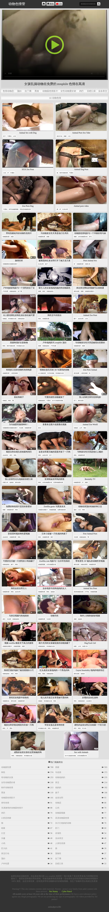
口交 (69, 136)
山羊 (80, 428)
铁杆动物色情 (64, 173)
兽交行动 (59, 136)
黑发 (37, 91)
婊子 (46, 264)
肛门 (4, 136)
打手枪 (87, 591)
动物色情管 (84, 564)
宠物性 (58, 853)
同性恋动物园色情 (25, 209)
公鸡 (14, 136)
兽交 (39, 428)
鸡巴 (81, 91)
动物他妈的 (13, 291)
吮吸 (12, 236)
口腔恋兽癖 (14, 373)
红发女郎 (65, 209)
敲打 (52, 537)
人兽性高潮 (60, 843)
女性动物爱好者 (68, 91)
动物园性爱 (6, 236)
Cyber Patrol (67, 891)
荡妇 (19, 91)
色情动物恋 (8, 91)
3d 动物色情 (55, 98)
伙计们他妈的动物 (57, 400)
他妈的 (12, 482)
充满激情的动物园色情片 (10, 264)
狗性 (43, 291)
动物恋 (5, 318)
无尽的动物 (50, 373)
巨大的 (84, 728)
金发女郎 (80, 318)
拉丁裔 (28, 91)
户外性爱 (5, 291)
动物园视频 (52, 509)
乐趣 (3, 838)
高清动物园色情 (78, 591)
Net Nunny (53, 891)
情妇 (85, 428)
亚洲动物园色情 (58, 482)
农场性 (58, 833)
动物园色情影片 (50, 91)
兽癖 (65, 136)
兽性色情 (76, 291)
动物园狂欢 (6, 701)
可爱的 (9, 136)
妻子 (75, 318)
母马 (90, 236)
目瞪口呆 (91, 91)
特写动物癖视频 (13, 209)
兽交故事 (76, 373)
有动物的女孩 (12, 318)
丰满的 (12, 173)
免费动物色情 (61, 509)
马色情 (21, 428)
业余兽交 (102, 91)
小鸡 (3, 843)
